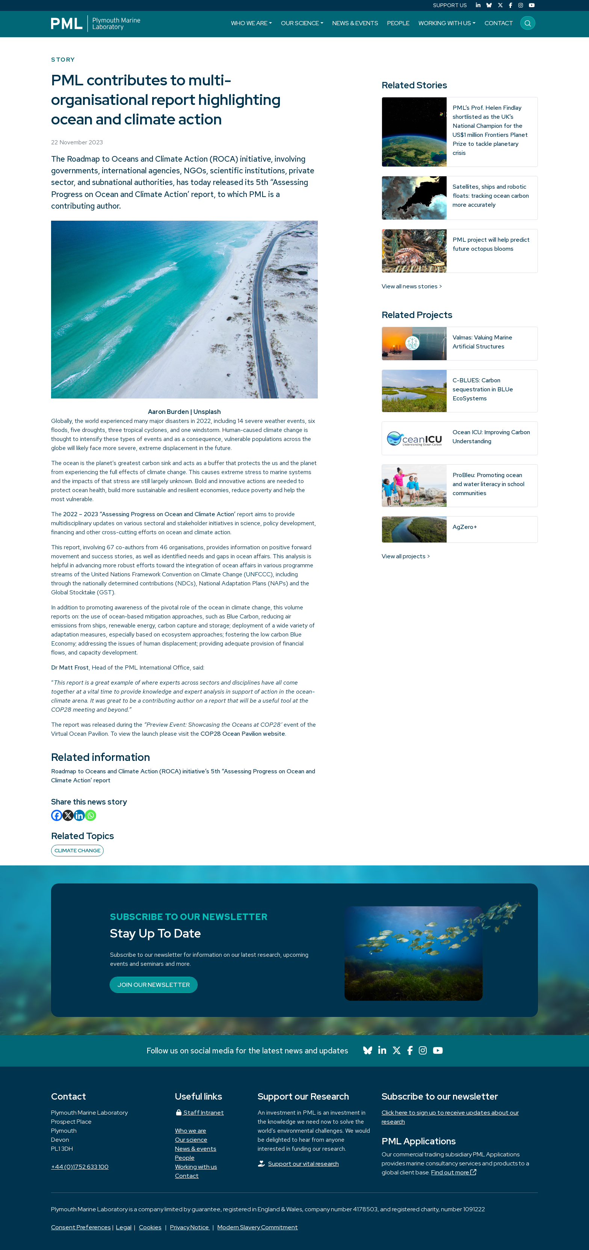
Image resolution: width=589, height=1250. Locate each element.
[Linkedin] (79, 815)
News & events (355, 23)
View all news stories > (412, 286)
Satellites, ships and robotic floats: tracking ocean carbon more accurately (491, 196)
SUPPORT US (450, 5)
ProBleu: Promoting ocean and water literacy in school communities (488, 484)
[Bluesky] (489, 5)
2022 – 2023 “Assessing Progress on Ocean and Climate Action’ (149, 514)
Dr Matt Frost (70, 667)
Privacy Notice (190, 1227)
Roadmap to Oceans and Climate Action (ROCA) (152, 159)
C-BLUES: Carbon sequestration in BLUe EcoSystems (483, 389)
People (398, 23)
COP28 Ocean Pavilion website (243, 734)
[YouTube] (532, 5)
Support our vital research (303, 1164)
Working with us (444, 23)
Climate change (77, 850)
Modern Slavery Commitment (257, 1227)
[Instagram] (520, 5)
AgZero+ (465, 527)
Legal (123, 1227)
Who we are (249, 23)
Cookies (150, 1227)
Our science (300, 23)
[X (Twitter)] (500, 5)
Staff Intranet (199, 1113)
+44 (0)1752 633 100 (80, 1167)
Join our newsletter (154, 985)
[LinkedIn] (478, 5)
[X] (68, 815)
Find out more (453, 1172)
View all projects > (406, 556)
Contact (499, 23)
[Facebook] (510, 5)
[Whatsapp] (90, 815)
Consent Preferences (81, 1227)
